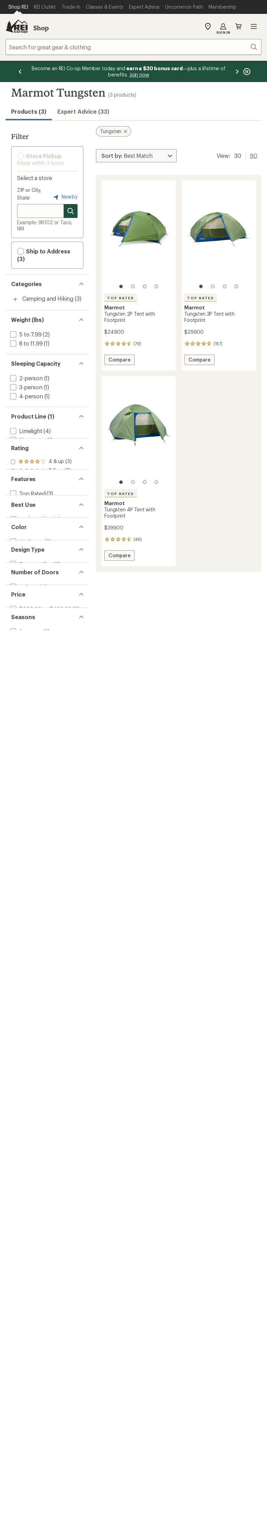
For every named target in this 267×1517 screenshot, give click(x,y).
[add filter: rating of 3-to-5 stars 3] (41, 501)
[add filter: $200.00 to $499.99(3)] (40, 736)
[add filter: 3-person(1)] (25, 387)
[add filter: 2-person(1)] (26, 378)
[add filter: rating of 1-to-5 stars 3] (41, 519)
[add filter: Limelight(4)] (25, 431)
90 (253, 155)
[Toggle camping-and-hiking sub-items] (15, 299)
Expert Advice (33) (83, 111)
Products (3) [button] (28, 111)
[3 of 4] (145, 286)
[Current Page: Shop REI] (18, 7)
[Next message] (237, 71)
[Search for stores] (71, 211)
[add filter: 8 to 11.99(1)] (25, 343)
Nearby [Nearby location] (65, 197)
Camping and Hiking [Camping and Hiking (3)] (47, 298)
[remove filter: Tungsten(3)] (26, 458)
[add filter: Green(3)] (26, 632)
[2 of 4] (133, 286)
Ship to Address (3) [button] (43, 255)
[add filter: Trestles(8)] (24, 449)
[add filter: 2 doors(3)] (24, 701)
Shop (41, 28)
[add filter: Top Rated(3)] (27, 553)
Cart (238, 26)
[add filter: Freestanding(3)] (30, 667)
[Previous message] (20, 71)
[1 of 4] (121, 286)
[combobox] (133, 47)
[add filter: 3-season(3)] (25, 771)
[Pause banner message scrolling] (246, 71)
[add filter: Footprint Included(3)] (38, 562)
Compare (119, 360)
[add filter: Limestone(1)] (27, 440)
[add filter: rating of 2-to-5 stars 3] (41, 510)
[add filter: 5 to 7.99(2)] (25, 334)
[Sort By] (136, 155)
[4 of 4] (156, 286)
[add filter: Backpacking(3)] (30, 597)
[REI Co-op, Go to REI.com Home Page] (17, 26)
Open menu (254, 26)
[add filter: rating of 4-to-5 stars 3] (41, 492)
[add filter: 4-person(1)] (26, 396)
